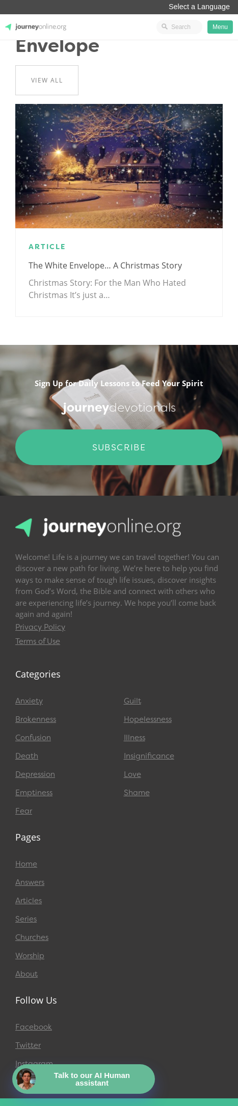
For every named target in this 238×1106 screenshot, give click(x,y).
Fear (23, 811)
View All (47, 80)
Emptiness (33, 793)
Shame (137, 793)
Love (132, 774)
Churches (31, 937)
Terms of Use (37, 641)
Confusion (33, 738)
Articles (28, 901)
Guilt (132, 701)
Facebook (33, 1027)
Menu (220, 27)
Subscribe (119, 447)
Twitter (28, 1045)
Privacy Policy (40, 627)
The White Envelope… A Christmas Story (105, 265)
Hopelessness (148, 719)
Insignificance (149, 756)
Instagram (34, 1064)
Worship (29, 956)
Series (26, 919)
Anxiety (29, 701)
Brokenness (35, 719)
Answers (29, 882)
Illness (134, 738)
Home (26, 864)
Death (26, 756)
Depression (35, 774)
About (26, 974)
